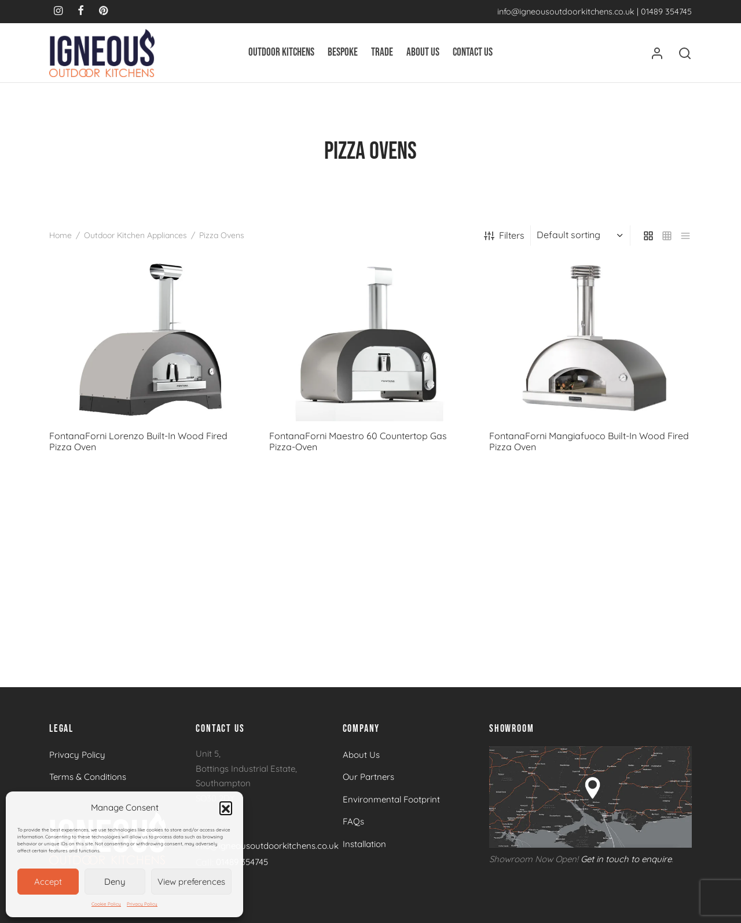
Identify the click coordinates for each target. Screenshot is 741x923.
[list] (685, 235)
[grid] (648, 235)
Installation (364, 843)
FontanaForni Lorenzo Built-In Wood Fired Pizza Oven (138, 441)
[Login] (657, 53)
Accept (48, 881)
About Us (422, 52)
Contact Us (473, 52)
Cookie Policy (106, 904)
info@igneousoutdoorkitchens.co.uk (565, 11)
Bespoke (343, 52)
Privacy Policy (142, 904)
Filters (504, 235)
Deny (115, 881)
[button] (226, 807)
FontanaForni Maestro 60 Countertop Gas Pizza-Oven (358, 441)
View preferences (191, 881)
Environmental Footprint (391, 799)
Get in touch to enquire (626, 858)
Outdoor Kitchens (281, 52)
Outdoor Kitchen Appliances (135, 235)
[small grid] (667, 235)
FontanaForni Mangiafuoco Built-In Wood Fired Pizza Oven (589, 441)
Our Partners (368, 776)
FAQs (353, 821)
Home (60, 235)
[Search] (685, 53)
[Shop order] (582, 235)
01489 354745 (666, 11)
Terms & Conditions (87, 776)
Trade (382, 52)
